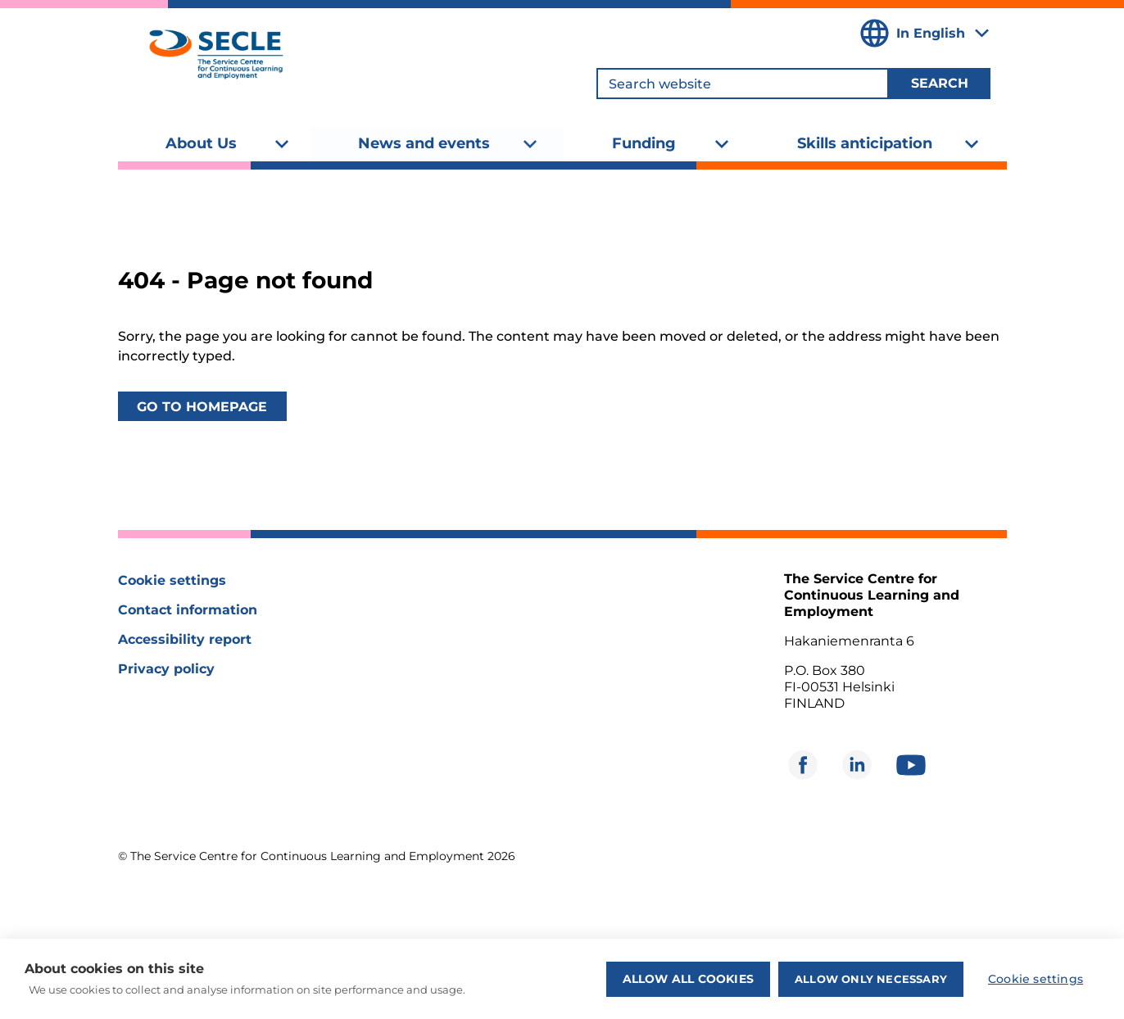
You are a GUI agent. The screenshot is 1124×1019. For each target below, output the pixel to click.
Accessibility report (185, 639)
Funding (644, 143)
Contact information (187, 610)
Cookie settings (172, 580)
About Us (201, 143)
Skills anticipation (864, 143)
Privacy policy (166, 669)
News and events (424, 143)
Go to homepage (202, 406)
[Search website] (742, 83)
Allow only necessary (871, 978)
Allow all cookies (688, 978)
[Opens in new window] (803, 765)
